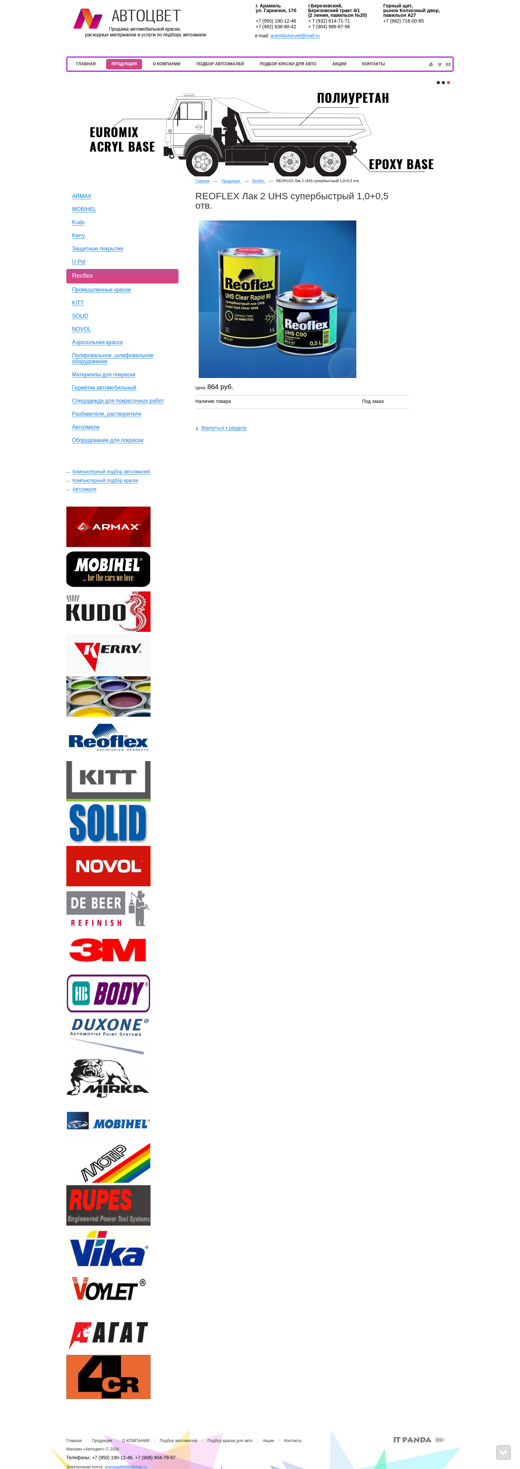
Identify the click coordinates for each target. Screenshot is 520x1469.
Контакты (293, 1440)
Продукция (231, 181)
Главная (202, 181)
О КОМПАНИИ (136, 1440)
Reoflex (258, 181)
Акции (268, 1440)
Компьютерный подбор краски (105, 480)
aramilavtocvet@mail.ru (295, 35)
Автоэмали (84, 489)
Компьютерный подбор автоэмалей (111, 471)
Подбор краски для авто (230, 1440)
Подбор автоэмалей (178, 1440)
